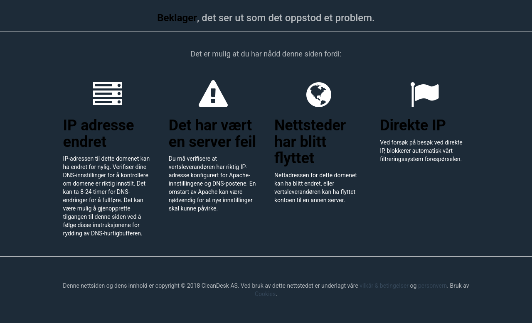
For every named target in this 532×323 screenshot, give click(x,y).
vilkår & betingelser (384, 285)
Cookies (265, 294)
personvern (432, 285)
